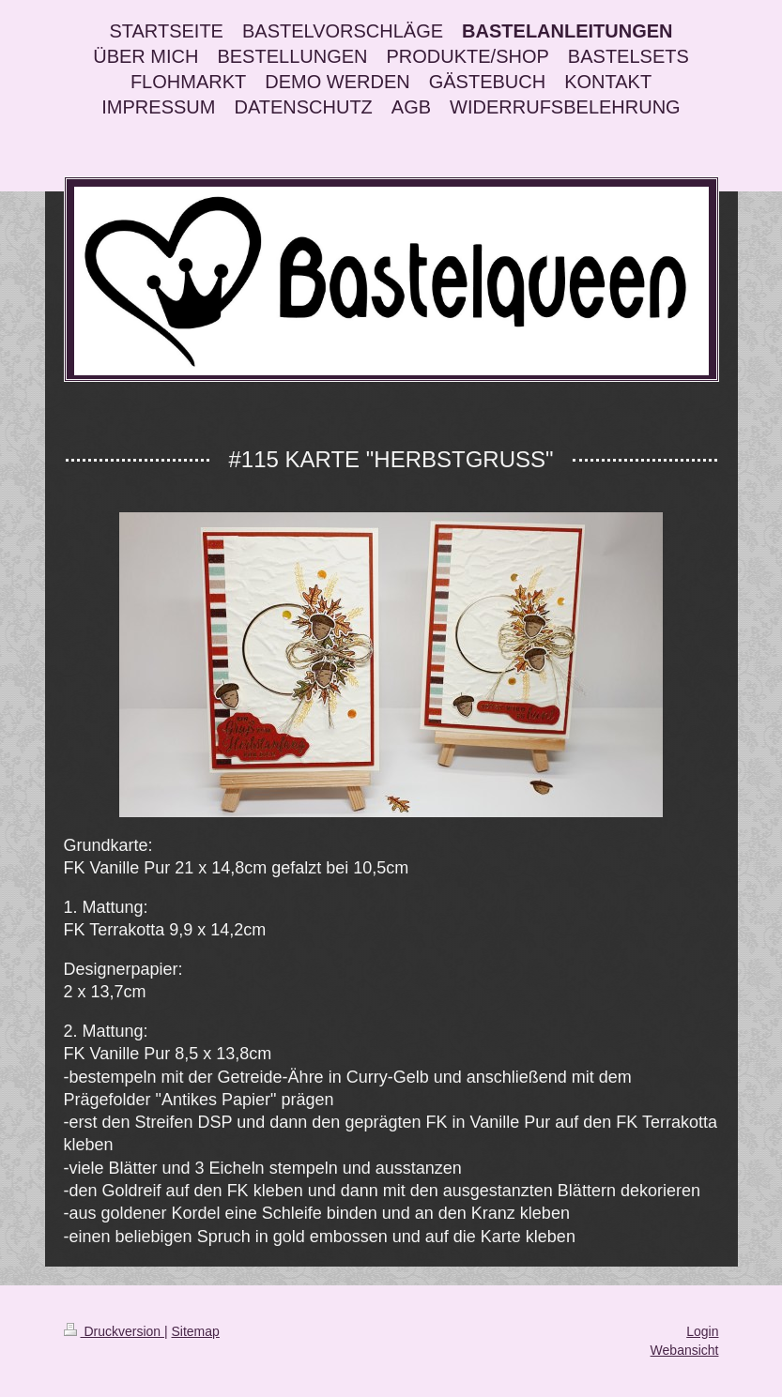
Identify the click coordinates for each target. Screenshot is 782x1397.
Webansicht (685, 1350)
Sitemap (196, 1331)
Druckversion (114, 1331)
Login (702, 1331)
